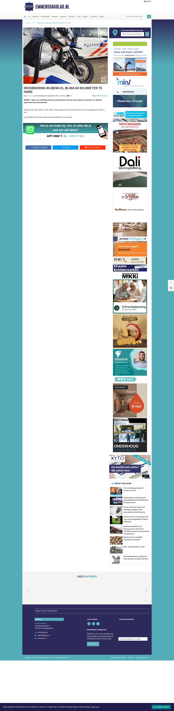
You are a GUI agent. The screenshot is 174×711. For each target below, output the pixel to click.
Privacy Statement (142, 653)
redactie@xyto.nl (44, 631)
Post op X (65, 147)
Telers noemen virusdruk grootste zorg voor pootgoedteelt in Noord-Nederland (136, 519)
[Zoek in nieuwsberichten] (136, 16)
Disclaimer (131, 653)
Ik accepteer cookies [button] (161, 707)
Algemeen (35, 16)
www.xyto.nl (42, 634)
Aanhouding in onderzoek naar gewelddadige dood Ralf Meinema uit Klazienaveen (136, 500)
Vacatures (94, 16)
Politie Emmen (102, 96)
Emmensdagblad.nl (52, 7)
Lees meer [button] (95, 707)
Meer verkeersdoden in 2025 (134, 547)
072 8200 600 (43, 628)
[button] (25, 591)
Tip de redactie (92, 147)
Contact (101, 16)
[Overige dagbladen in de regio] (133, 623)
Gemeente (55, 16)
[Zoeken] (149, 16)
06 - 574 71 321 (74, 136)
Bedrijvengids (45, 16)
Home (27, 23)
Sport (79, 16)
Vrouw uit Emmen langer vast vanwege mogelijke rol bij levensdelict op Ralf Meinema (134, 509)
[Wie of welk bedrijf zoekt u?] (132, 34)
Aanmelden (93, 639)
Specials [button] (71, 16)
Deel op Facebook (38, 147)
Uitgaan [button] (85, 16)
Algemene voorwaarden (118, 653)
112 (29, 16)
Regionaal (63, 16)
